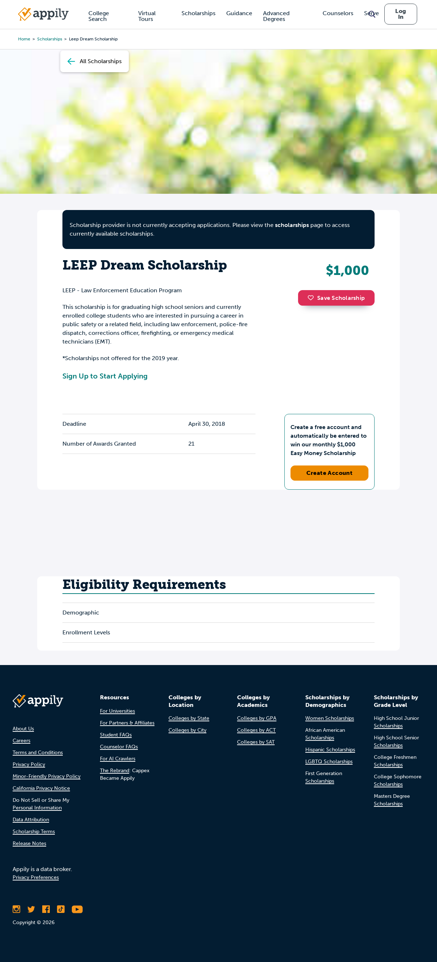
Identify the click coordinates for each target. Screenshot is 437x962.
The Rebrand (114, 771)
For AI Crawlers (117, 759)
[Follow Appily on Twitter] (31, 909)
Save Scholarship (336, 297)
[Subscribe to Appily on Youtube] (77, 909)
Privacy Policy (29, 764)
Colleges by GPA (256, 718)
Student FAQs (116, 735)
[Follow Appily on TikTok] (61, 909)
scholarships (292, 225)
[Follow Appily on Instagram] (16, 909)
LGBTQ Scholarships (329, 761)
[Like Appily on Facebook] (46, 909)
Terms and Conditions (38, 752)
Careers (21, 741)
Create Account (329, 472)
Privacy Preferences (36, 877)
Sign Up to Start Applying (105, 376)
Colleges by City (187, 730)
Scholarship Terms (34, 831)
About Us (23, 729)
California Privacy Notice (41, 788)
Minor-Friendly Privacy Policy (46, 776)
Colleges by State (189, 718)
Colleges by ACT (256, 730)
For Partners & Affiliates (127, 723)
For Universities (117, 711)
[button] (312, 298)
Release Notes (29, 843)
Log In (400, 14)
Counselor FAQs (119, 747)
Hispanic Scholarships (330, 750)
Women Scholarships (329, 718)
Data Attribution (31, 820)
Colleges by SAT (256, 742)
